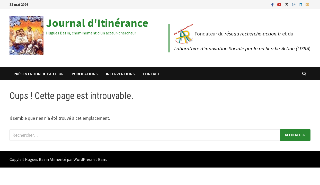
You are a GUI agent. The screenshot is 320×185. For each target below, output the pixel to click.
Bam (102, 159)
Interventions (120, 73)
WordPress (83, 159)
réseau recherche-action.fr (253, 33)
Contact (151, 73)
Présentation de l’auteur (39, 73)
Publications (85, 73)
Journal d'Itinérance (97, 23)
